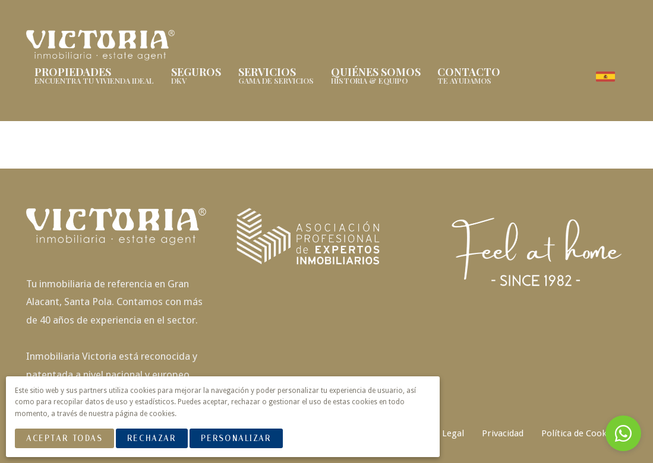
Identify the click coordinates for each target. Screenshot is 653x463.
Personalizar (236, 438)
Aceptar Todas (64, 438)
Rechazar (151, 438)
